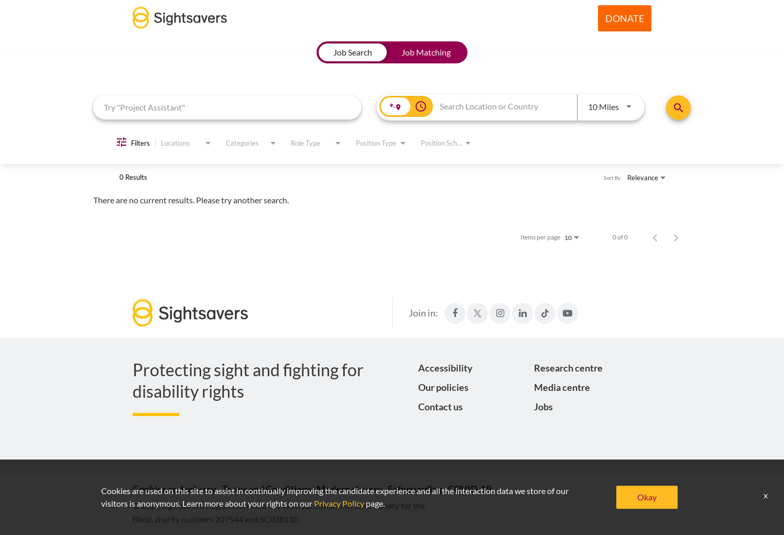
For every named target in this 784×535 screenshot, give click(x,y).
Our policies (443, 387)
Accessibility (445, 368)
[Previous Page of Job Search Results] (655, 237)
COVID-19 (469, 489)
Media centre (562, 387)
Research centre (568, 368)
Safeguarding (415, 489)
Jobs (543, 406)
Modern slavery (350, 489)
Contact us (440, 406)
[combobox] (227, 107)
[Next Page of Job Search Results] (676, 237)
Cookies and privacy (174, 489)
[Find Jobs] (678, 107)
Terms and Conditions (266, 489)
